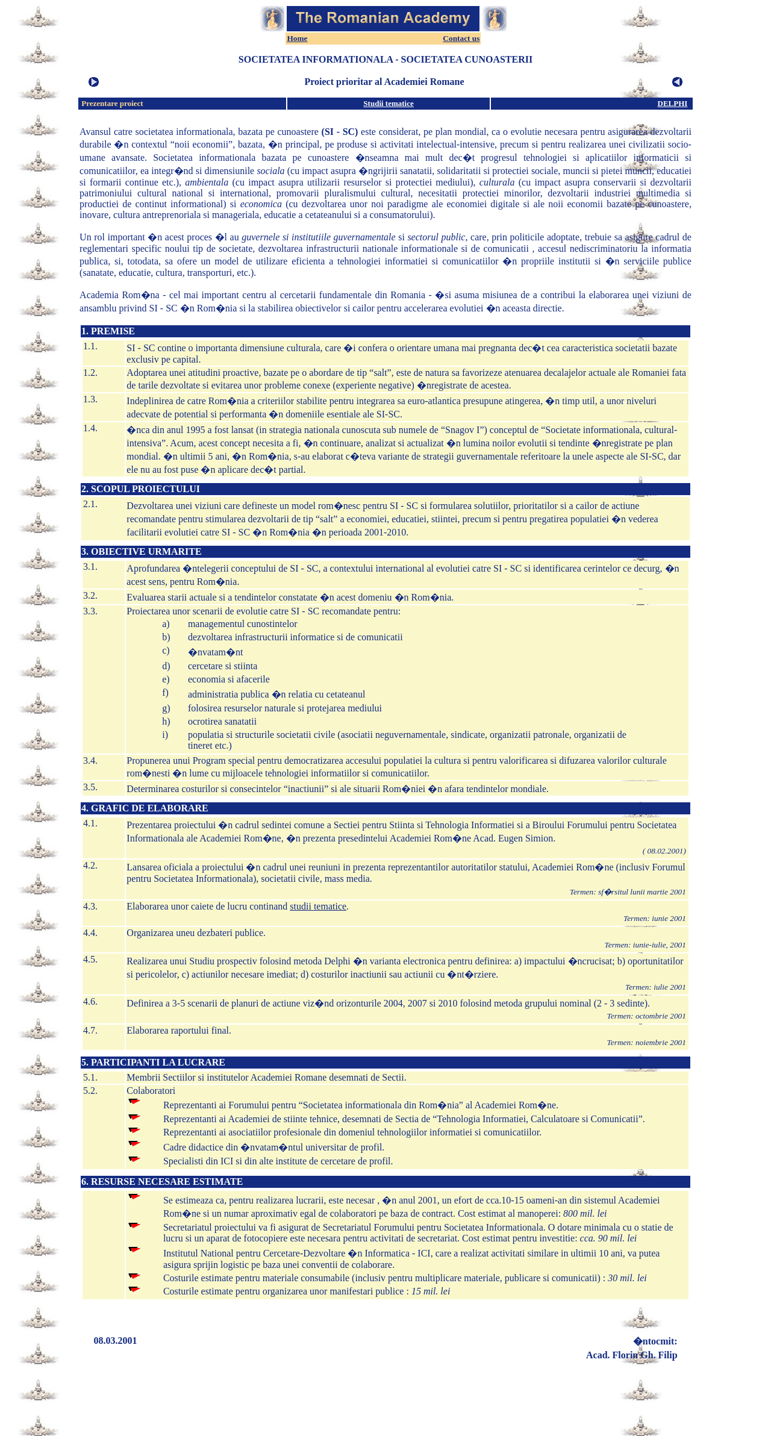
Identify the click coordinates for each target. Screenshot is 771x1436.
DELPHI (673, 103)
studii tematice (318, 906)
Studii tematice (388, 103)
